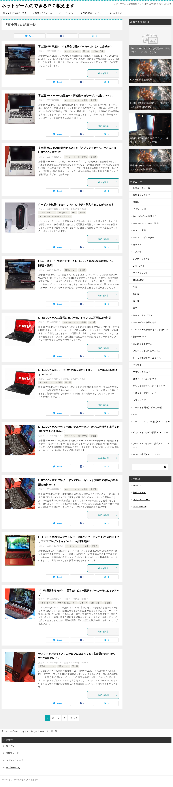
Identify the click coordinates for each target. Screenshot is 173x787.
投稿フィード (139, 492)
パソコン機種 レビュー (91, 13)
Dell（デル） (63, 213)
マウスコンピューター (67, 603)
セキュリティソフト (142, 315)
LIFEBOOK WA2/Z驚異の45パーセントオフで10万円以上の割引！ (75, 317)
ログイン (137, 485)
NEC (74, 213)
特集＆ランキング (47, 603)
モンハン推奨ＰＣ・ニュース (147, 454)
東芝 (135, 308)
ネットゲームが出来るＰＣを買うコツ (55, 216)
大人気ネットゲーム (142, 343)
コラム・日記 (97, 51)
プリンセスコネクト (142, 372)
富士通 (86, 51)
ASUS (136, 294)
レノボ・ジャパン (72, 51)
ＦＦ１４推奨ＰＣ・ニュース (147, 358)
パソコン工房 (139, 230)
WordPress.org (140, 506)
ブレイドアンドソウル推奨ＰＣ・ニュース (151, 445)
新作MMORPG (140, 336)
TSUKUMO (138, 280)
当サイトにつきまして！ (15, 13)
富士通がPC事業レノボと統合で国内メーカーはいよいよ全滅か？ (75, 46)
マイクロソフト (140, 273)
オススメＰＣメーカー (43, 13)
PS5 (135, 414)
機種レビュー (70, 270)
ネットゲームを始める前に (146, 322)
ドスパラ (137, 251)
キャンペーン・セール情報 (76, 100)
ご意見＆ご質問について (144, 393)
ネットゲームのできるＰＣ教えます (39, 5)
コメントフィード (141, 499)
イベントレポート (117, 13)
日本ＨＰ (83, 603)
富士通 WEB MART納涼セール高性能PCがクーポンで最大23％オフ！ (77, 95)
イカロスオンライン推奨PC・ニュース (150, 434)
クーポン (69, 13)
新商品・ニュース (47, 666)
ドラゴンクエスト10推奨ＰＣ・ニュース (151, 423)
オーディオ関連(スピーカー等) (147, 407)
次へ (72, 718)
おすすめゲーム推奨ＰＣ (144, 216)
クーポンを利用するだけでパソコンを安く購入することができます (76, 204)
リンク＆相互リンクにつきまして (149, 386)
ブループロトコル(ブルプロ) (146, 351)
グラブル (137, 365)
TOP (24, 731)
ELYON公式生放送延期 (141, 79)
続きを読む (108, 73)
